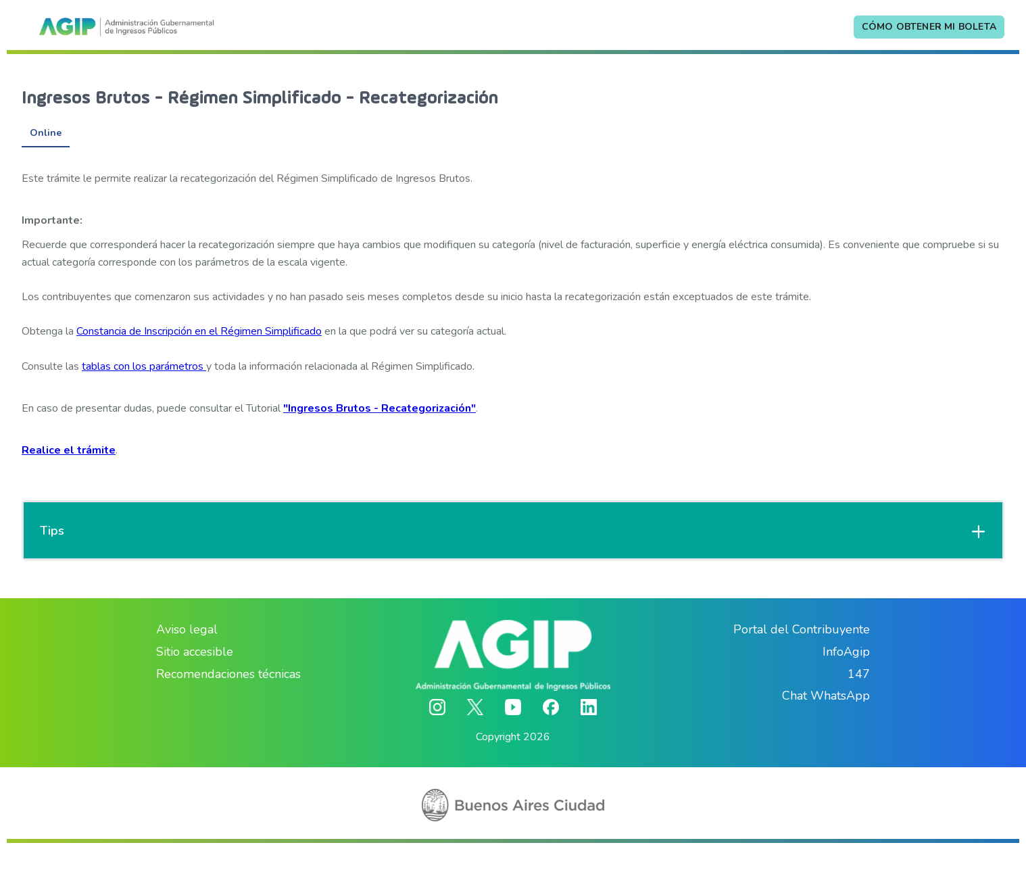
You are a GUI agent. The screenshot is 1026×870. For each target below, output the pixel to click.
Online (46, 132)
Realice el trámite (69, 450)
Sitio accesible (194, 652)
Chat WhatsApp (826, 695)
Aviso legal (187, 629)
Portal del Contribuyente (801, 629)
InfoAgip (846, 652)
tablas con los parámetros (144, 366)
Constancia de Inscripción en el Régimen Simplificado (199, 331)
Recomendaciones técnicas (228, 674)
